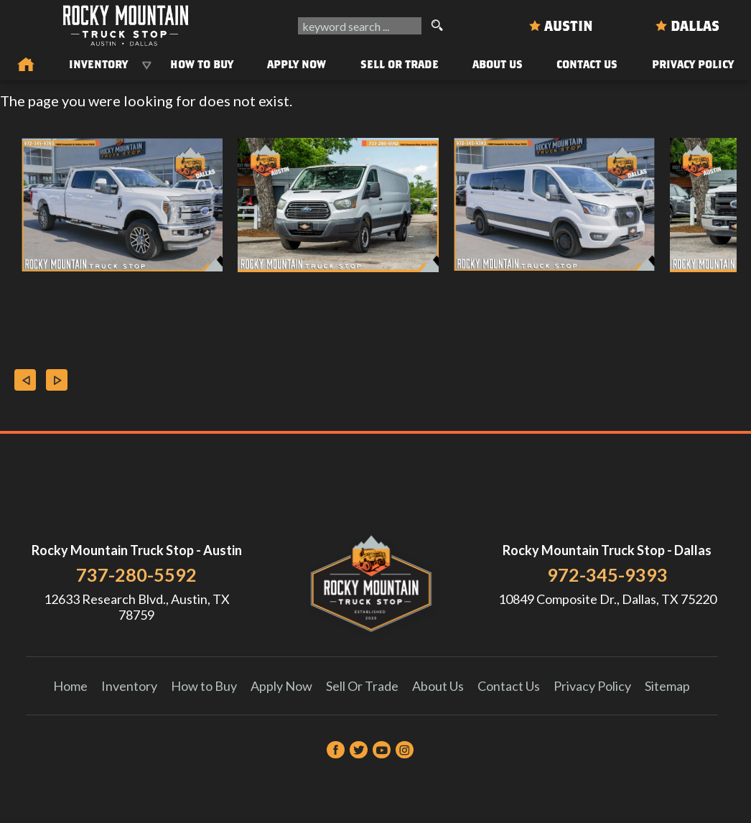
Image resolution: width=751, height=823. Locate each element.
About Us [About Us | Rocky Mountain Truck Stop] (497, 63)
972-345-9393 (607, 574)
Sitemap (667, 686)
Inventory (129, 686)
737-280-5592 (136, 574)
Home (70, 686)
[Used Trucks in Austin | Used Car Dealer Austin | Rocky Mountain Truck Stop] (26, 65)
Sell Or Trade (399, 63)
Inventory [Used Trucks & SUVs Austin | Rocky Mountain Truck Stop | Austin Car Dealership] (98, 63)
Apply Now (281, 686)
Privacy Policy (693, 63)
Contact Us (508, 686)
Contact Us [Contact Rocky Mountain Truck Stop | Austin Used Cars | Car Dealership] (586, 63)
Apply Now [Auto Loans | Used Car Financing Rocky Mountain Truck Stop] (296, 63)
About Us (438, 686)
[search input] (359, 25)
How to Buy (201, 63)
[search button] (436, 25)
